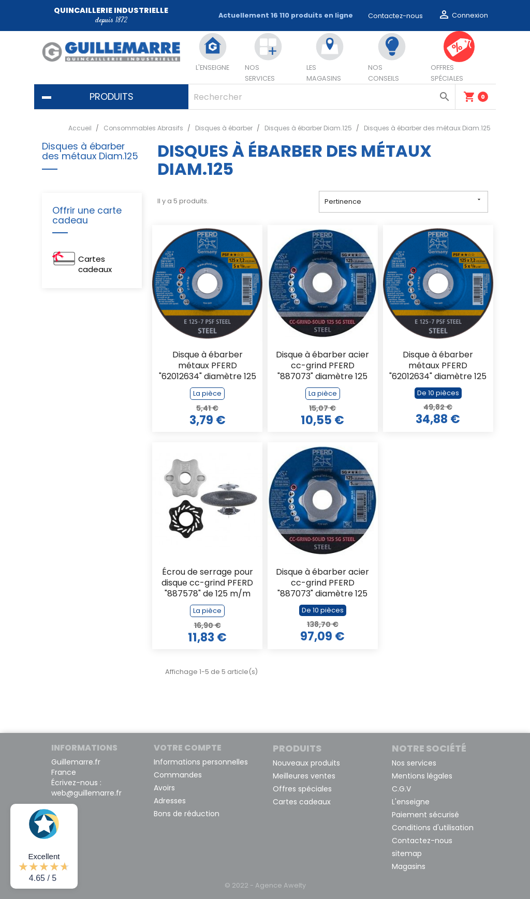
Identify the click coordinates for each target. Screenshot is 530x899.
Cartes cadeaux (95, 264)
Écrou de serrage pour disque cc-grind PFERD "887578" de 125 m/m (207, 583)
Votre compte (188, 748)
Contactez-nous (395, 15)
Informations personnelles (201, 762)
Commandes (178, 775)
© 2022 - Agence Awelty (265, 885)
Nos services (414, 763)
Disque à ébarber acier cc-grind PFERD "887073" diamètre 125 (322, 366)
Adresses (170, 801)
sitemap (407, 853)
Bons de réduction (186, 813)
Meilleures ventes (304, 776)
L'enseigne (411, 802)
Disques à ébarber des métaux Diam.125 (90, 152)
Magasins (408, 866)
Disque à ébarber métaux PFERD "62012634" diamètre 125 (207, 366)
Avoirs (164, 788)
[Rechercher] (321, 96)
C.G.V (401, 789)
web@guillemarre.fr (86, 793)
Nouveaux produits (306, 763)
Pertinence (403, 201)
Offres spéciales (302, 789)
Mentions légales (422, 776)
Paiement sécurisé (425, 815)
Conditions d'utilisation (433, 827)
